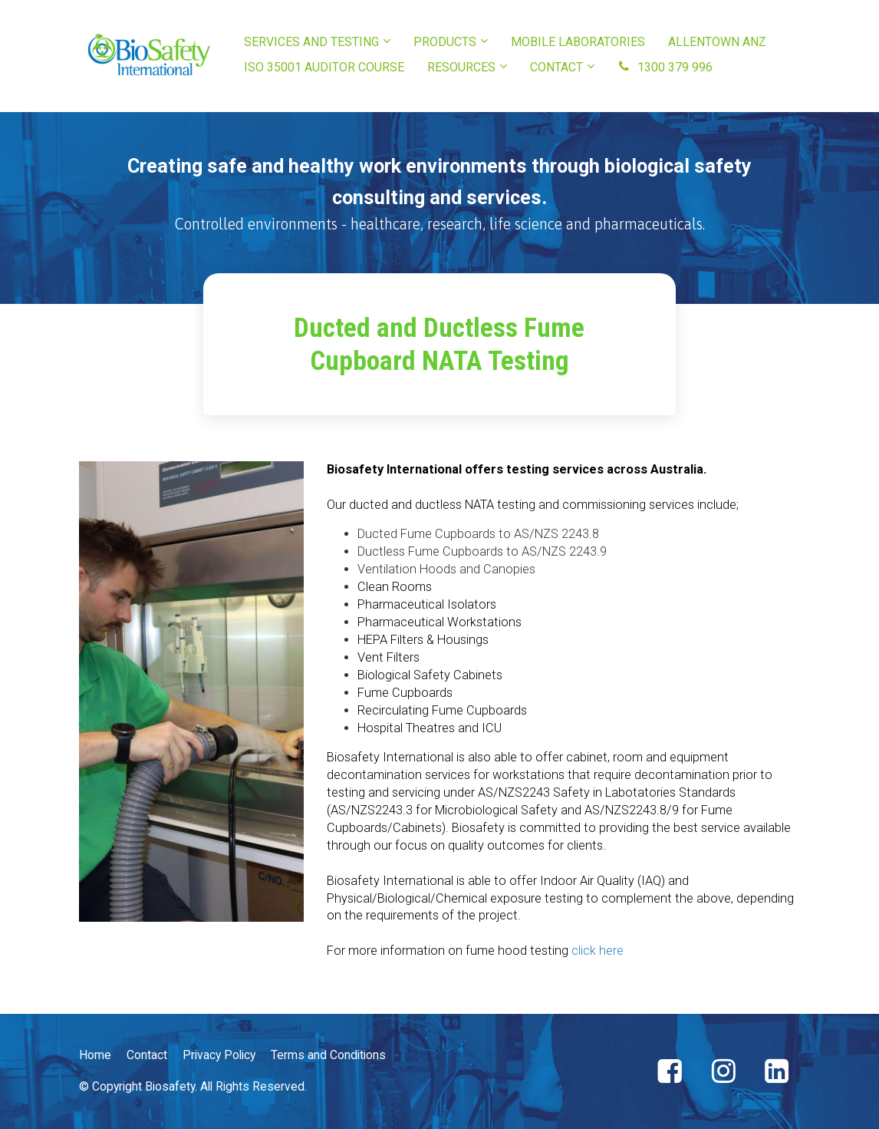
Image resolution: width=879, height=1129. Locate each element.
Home (95, 1055)
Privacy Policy (219, 1055)
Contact (147, 1055)
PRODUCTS (444, 42)
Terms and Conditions (328, 1055)
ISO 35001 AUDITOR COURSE (324, 67)
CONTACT (556, 67)
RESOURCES (461, 67)
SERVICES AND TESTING (311, 42)
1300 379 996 (665, 67)
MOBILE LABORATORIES (578, 42)
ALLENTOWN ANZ (717, 42)
